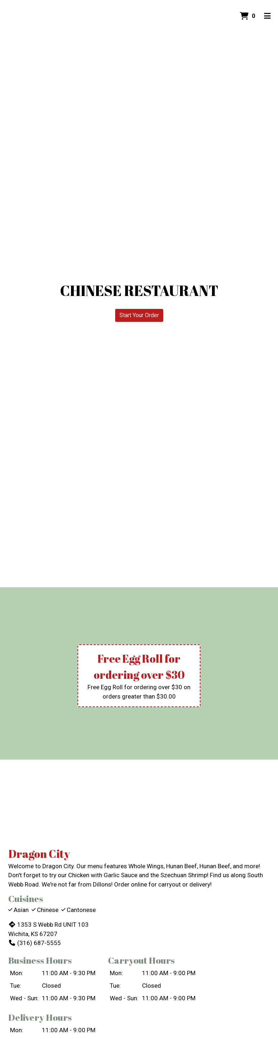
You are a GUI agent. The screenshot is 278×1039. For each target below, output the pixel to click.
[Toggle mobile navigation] (267, 16)
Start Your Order (139, 315)
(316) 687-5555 (34, 942)
